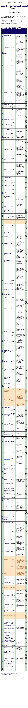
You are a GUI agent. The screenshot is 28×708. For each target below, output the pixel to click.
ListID (5, 109)
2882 (2, 629)
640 (2, 573)
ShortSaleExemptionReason (7, 284)
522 (2, 645)
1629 (2, 465)
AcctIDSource (6, 119)
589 (2, 124)
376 (2, 407)
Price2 (5, 573)
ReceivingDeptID (7, 635)
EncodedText (6, 551)
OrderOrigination (7, 625)
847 (2, 383)
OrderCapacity (7, 483)
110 (2, 180)
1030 (2, 615)
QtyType (5, 297)
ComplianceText (7, 409)
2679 (2, 648)
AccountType (6, 122)
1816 (2, 577)
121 (2, 506)
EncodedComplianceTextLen (7, 415)
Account (5, 117)
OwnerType (6, 645)
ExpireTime (6, 452)
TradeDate (6, 68)
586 (2, 113)
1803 (2, 658)
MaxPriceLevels (7, 187)
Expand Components (10, 27)
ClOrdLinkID (6, 104)
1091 (2, 491)
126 (2, 452)
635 (2, 158)
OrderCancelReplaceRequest (14, 6)
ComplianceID (7, 407)
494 (2, 604)
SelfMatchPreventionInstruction (7, 207)
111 (2, 221)
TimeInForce (6, 437)
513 (2, 599)
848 (2, 390)
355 (2, 551)
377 (2, 430)
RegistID (5, 599)
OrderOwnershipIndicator (7, 648)
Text (5, 539)
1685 (2, 655)
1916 (2, 469)
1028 (2, 608)
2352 (2, 423)
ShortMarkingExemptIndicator (7, 280)
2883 (2, 637)
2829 (2, 107)
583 (2, 104)
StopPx (5, 335)
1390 (2, 494)
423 (2, 310)
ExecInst (5, 169)
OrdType (5, 308)
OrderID (5, 41)
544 (2, 156)
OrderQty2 (6, 566)
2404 (2, 409)
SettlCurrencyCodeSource (7, 516)
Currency (6, 432)
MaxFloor (6, 221)
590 (2, 127)
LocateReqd (6, 591)
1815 (2, 488)
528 (2, 483)
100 (2, 228)
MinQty (5, 180)
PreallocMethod (7, 129)
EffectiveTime (6, 441)
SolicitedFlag (6, 430)
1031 (2, 620)
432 (2, 446)
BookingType (6, 531)
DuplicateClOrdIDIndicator (7, 107)
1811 (2, 666)
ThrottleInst (6, 655)
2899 (2, 516)
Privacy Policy (8, 674)
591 (2, 129)
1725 (2, 632)
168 (2, 441)
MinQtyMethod (7, 182)
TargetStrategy (7, 383)
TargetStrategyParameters (7, 391)
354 (2, 543)
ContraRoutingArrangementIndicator (7, 641)
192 (2, 566)
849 (2, 399)
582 (2, 497)
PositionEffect (7, 580)
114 (2, 591)
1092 (2, 332)
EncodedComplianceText (7, 423)
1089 (2, 185)
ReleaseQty (6, 666)
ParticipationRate (7, 399)
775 (2, 531)
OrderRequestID (7, 47)
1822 (2, 182)
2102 (2, 280)
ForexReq (6, 506)
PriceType (6, 310)
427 (2, 459)
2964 (2, 207)
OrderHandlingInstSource (7, 623)
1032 (2, 623)
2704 (2, 233)
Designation (6, 604)
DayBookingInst (7, 124)
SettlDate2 (6, 559)
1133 (2, 230)
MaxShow (6, 587)
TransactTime (6, 289)
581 (2, 122)
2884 (2, 641)
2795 (2, 522)
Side (5, 271)
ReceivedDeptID (7, 615)
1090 (2, 187)
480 (2, 593)
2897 (2, 435)
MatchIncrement (7, 185)
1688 (2, 284)
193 (2, 559)
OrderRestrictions (7, 486)
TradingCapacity (7, 488)
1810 (2, 663)
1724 (2, 625)
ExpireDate (6, 446)
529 (2, 486)
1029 (2, 610)
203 (2, 583)
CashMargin (6, 156)
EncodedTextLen (7, 543)
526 (2, 102)
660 (2, 119)
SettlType (6, 141)
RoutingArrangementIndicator (7, 638)
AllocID (5, 133)
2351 (2, 414)
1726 (2, 635)
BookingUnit (6, 127)
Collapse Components (18, 27)
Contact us (16, 673)
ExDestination (6, 228)
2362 (2, 202)
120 (2, 512)
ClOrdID (5, 92)
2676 (2, 190)
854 (2, 297)
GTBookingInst (7, 459)
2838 (2, 327)
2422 (2, 47)
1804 (2, 661)
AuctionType (6, 658)
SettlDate (6, 149)
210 (2, 587)
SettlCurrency (6, 512)
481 (2, 596)
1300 (2, 225)
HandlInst (6, 161)
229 (2, 65)
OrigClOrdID (6, 77)
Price (5, 318)
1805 (2, 177)
